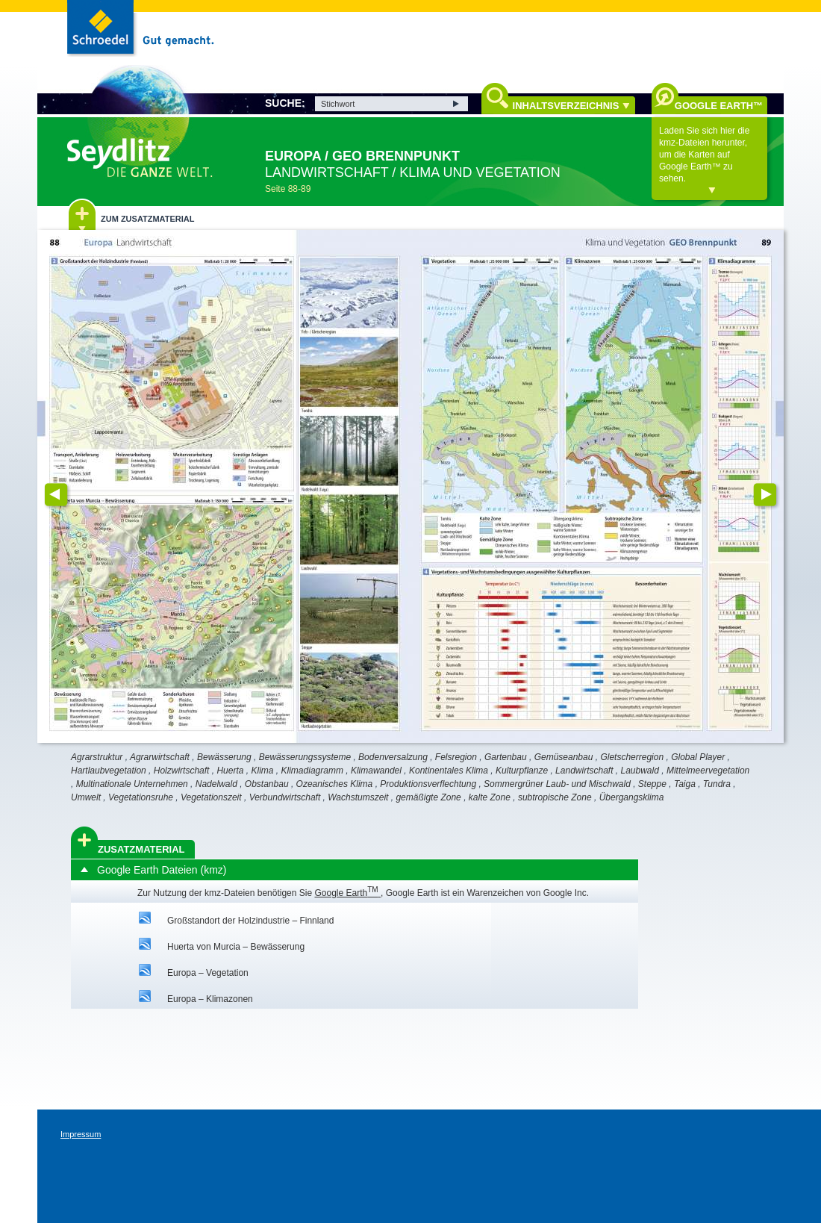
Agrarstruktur (96, 757)
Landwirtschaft (584, 770)
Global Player (698, 757)
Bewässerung (224, 757)
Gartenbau (505, 757)
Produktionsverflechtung (428, 784)
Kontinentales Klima (448, 770)
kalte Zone (490, 797)
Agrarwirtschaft (160, 757)
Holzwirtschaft (182, 770)
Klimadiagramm (312, 770)
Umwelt (86, 797)
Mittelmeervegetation (708, 770)
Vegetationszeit (211, 797)
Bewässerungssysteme (305, 757)
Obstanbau (267, 784)
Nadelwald (216, 784)
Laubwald (640, 770)
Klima (263, 770)
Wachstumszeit (358, 797)
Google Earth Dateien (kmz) (162, 870)
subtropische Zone (555, 797)
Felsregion (456, 757)
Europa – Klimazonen (210, 999)
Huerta (229, 770)
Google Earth (347, 893)
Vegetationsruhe (140, 797)
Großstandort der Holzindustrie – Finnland (250, 920)
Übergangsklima (631, 797)
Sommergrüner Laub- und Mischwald (557, 784)
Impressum (80, 1134)
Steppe (652, 784)
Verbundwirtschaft (285, 797)
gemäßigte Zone (428, 797)
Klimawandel (376, 770)
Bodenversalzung (393, 757)
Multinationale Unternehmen (132, 784)
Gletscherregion (632, 757)
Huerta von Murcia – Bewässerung (236, 947)
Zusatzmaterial (141, 849)
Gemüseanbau (563, 757)
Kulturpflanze (522, 770)
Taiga (685, 784)
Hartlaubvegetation (108, 770)
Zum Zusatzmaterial (147, 218)
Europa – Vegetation (208, 973)
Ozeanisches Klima (334, 784)
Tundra (717, 784)
